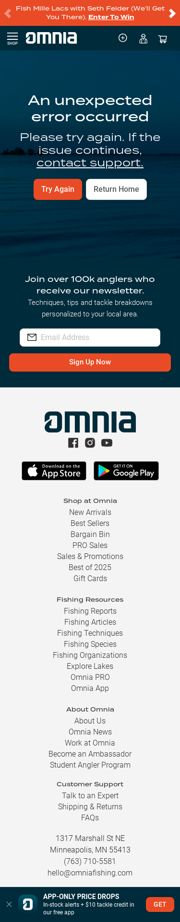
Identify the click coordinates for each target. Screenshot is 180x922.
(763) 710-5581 (90, 861)
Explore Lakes (90, 666)
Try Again (57, 189)
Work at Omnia (90, 742)
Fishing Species (90, 644)
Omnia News (90, 731)
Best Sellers (90, 523)
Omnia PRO (90, 677)
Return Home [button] (116, 189)
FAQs (90, 817)
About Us (90, 720)
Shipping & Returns (90, 806)
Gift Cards (90, 578)
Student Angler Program (90, 765)
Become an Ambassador (90, 754)
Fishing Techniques (90, 633)
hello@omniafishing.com (90, 872)
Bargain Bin (90, 534)
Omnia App (90, 688)
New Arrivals (90, 512)
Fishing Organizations (90, 655)
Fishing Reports (90, 611)
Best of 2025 (90, 567)
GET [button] (160, 904)
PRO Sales (90, 545)
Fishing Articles (90, 622)
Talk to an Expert (90, 795)
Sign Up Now (90, 362)
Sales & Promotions (90, 556)
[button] (9, 904)
